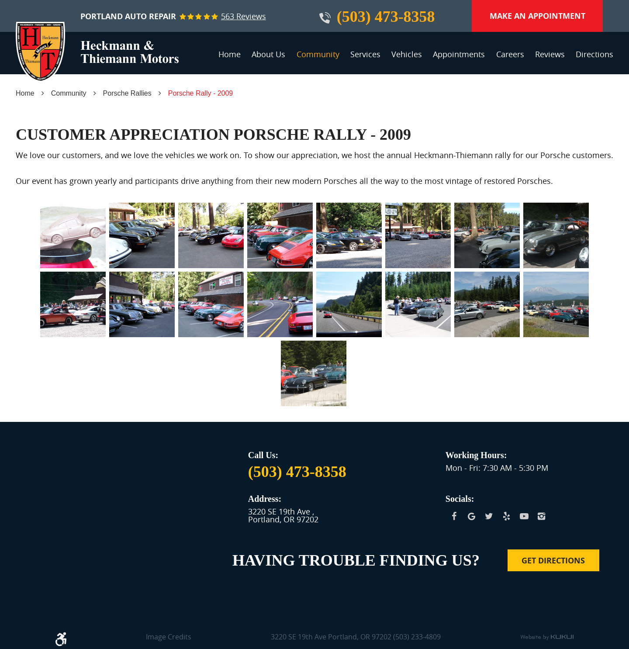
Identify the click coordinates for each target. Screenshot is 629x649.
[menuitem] (229, 57)
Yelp (506, 516)
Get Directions (553, 560)
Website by (547, 637)
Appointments (459, 54)
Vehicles (406, 54)
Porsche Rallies (127, 93)
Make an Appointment (537, 15)
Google (471, 516)
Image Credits (168, 637)
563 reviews (243, 16)
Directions (594, 54)
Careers (510, 54)
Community (318, 54)
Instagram (541, 516)
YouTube (524, 516)
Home (229, 54)
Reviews (550, 54)
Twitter (489, 516)
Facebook (454, 516)
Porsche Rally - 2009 (200, 93)
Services (365, 54)
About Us (268, 54)
